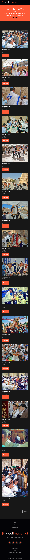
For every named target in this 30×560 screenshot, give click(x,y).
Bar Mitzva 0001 (6, 49)
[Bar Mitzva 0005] (15, 153)
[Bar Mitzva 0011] (15, 324)
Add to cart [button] (5, 55)
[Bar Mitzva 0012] (15, 352)
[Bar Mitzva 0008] (15, 238)
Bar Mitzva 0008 (6, 248)
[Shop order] (27, 28)
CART (15, 550)
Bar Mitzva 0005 (6, 163)
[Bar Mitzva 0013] (15, 381)
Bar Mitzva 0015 (6, 449)
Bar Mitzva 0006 (6, 191)
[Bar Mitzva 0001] (15, 39)
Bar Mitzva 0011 (6, 334)
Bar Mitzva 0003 (6, 106)
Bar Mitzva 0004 (6, 134)
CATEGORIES (15, 548)
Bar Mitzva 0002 (6, 77)
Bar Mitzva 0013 (6, 391)
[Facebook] (9, 542)
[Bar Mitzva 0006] (15, 181)
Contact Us (15, 527)
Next (25, 511)
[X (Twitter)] (13, 542)
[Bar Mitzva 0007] (15, 210)
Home (15, 522)
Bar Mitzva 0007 (6, 220)
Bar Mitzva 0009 (6, 277)
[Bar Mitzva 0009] (15, 267)
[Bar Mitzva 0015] (15, 438)
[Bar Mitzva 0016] (15, 478)
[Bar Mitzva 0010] (15, 295)
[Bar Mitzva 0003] (15, 96)
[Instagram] (17, 542)
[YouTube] (20, 542)
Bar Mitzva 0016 (6, 499)
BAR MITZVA (4, 52)
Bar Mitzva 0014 (6, 419)
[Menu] (27, 2)
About (15, 525)
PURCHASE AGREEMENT (15, 553)
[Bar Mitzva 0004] (15, 124)
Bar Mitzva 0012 (6, 362)
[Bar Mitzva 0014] (15, 409)
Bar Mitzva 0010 (6, 306)
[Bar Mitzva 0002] (15, 67)
